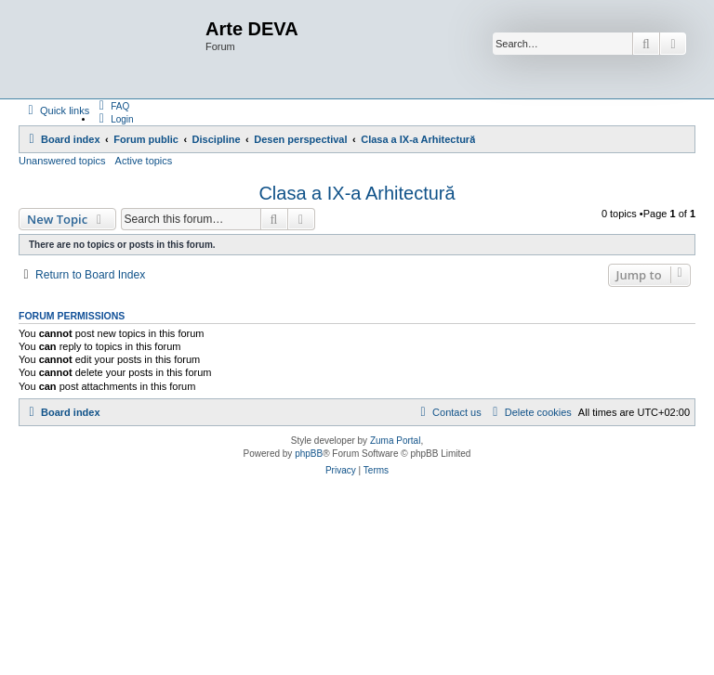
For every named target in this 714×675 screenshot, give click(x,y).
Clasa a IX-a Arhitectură (356, 193)
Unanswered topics (62, 160)
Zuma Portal (395, 440)
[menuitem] (111, 105)
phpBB (309, 453)
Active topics (144, 160)
